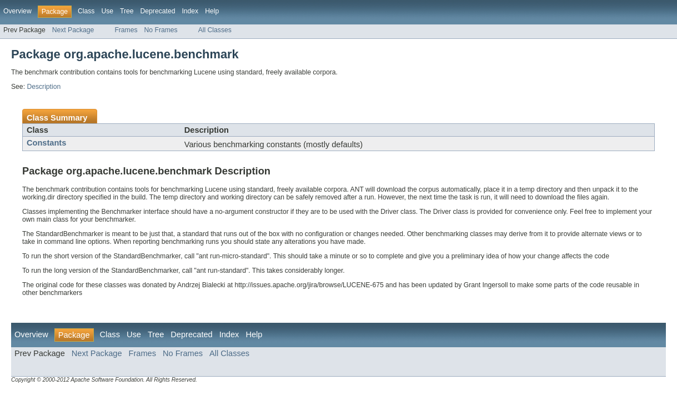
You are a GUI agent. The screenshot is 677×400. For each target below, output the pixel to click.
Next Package (73, 30)
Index (190, 11)
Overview (17, 11)
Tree (127, 11)
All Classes (215, 30)
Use (107, 11)
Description (44, 87)
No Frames (161, 30)
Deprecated (158, 11)
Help (212, 11)
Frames (125, 30)
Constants (46, 142)
